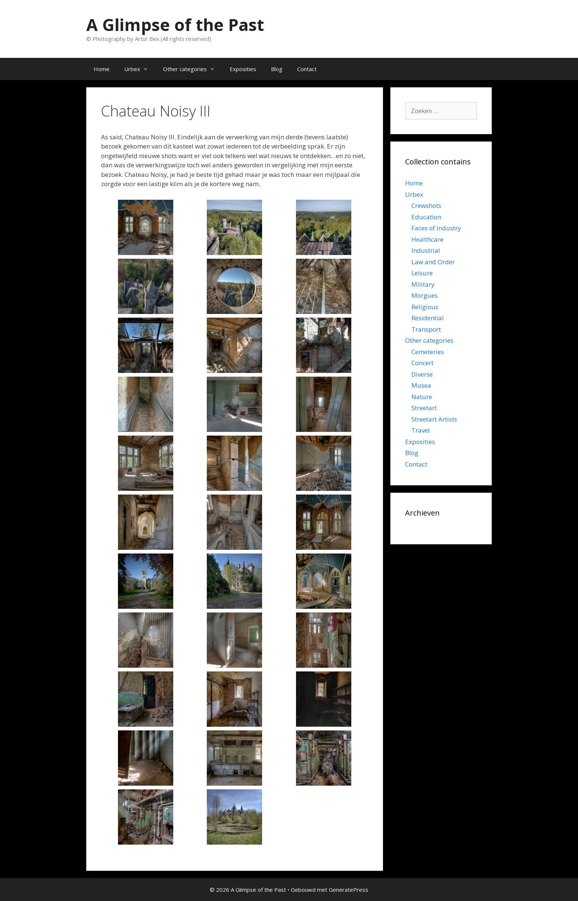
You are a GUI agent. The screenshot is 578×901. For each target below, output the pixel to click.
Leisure (422, 273)
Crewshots (426, 205)
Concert (422, 363)
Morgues (424, 295)
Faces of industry (436, 228)
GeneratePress (348, 889)
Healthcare (427, 239)
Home (101, 69)
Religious (424, 307)
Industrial (425, 250)
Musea (421, 385)
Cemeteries (427, 352)
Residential (427, 318)
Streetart (424, 408)
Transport (426, 329)
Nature (421, 396)
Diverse (422, 374)
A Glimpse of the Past (175, 24)
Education (426, 217)
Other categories (192, 69)
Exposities (243, 69)
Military (423, 284)
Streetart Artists (434, 419)
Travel (420, 430)
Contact (307, 69)
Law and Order (433, 262)
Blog (276, 69)
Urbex (140, 69)
